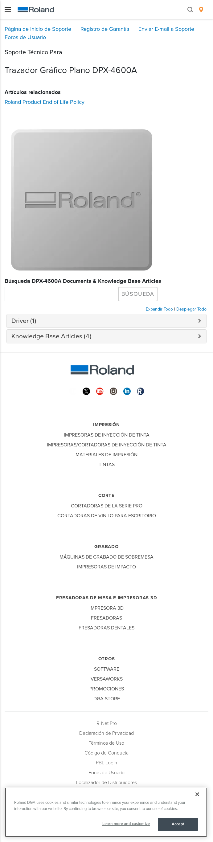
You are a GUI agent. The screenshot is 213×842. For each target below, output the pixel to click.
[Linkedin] (127, 391)
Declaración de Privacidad (106, 733)
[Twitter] (86, 391)
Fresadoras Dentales (106, 628)
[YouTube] (100, 391)
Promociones (106, 689)
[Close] (197, 794)
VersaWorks (107, 679)
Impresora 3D (106, 608)
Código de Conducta (106, 753)
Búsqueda (137, 294)
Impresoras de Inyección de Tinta (107, 435)
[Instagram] (113, 391)
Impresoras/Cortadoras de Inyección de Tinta (106, 445)
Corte (106, 495)
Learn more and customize (126, 823)
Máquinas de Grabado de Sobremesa (106, 557)
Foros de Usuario (106, 773)
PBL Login (106, 763)
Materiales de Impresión (106, 455)
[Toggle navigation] (8, 9)
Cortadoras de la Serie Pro (106, 506)
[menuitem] (201, 9)
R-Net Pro (106, 723)
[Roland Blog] (140, 391)
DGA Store (106, 699)
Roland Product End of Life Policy (44, 102)
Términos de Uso (106, 743)
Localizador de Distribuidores (106, 782)
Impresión (106, 424)
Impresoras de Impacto (106, 567)
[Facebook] (72, 391)
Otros (106, 658)
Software (106, 669)
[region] (106, 812)
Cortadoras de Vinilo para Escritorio (106, 516)
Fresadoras (106, 618)
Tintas (107, 465)
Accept (178, 824)
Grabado (106, 546)
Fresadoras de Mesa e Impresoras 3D (106, 597)
